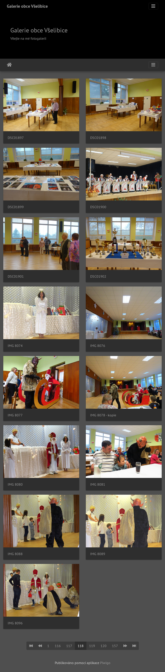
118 (81, 646)
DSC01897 (16, 138)
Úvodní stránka (9, 65)
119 (92, 646)
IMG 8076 (97, 346)
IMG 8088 (15, 554)
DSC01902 (98, 276)
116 (58, 646)
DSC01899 (16, 207)
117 (69, 646)
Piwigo (105, 663)
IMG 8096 (15, 623)
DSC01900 (98, 207)
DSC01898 (98, 138)
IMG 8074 (15, 346)
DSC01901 (16, 276)
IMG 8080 (15, 484)
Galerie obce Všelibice (27, 6)
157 (115, 646)
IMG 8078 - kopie (103, 415)
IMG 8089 (97, 554)
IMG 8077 (15, 415)
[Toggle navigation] (153, 6)
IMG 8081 (97, 484)
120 (103, 646)
